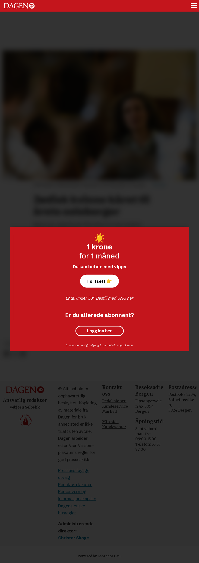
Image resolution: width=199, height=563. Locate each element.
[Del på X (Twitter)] (15, 354)
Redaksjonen (114, 401)
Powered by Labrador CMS (100, 556)
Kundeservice (115, 406)
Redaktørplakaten (75, 484)
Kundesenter (114, 427)
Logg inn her (99, 330)
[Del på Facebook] (6, 354)
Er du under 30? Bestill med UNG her (99, 298)
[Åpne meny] (194, 5)
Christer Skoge (73, 538)
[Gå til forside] (19, 6)
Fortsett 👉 (99, 281)
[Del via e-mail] (23, 354)
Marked (109, 411)
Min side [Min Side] (110, 421)
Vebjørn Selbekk (25, 407)
